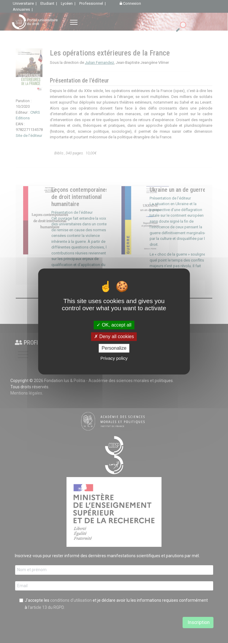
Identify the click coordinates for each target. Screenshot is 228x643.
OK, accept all (113, 324)
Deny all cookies (114, 336)
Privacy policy (114, 358)
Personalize (114, 348)
